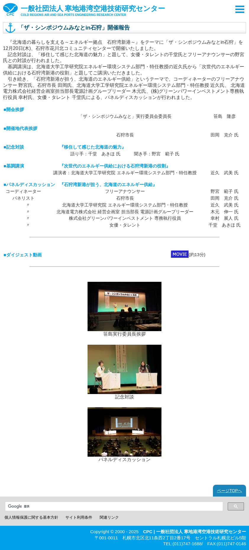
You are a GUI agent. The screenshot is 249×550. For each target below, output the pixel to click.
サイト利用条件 (78, 517)
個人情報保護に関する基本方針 (31, 517)
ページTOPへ (229, 490)
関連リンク (109, 517)
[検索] (113, 506)
